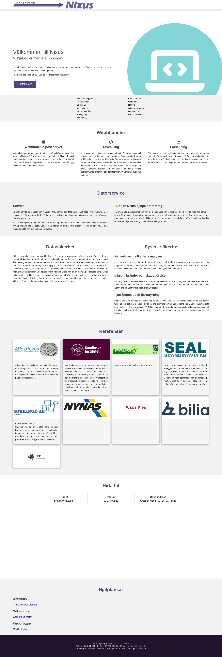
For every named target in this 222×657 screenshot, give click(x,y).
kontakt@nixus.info (137, 646)
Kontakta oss (25, 84)
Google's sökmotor (22, 617)
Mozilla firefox (20, 629)
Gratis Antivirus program (25, 604)
